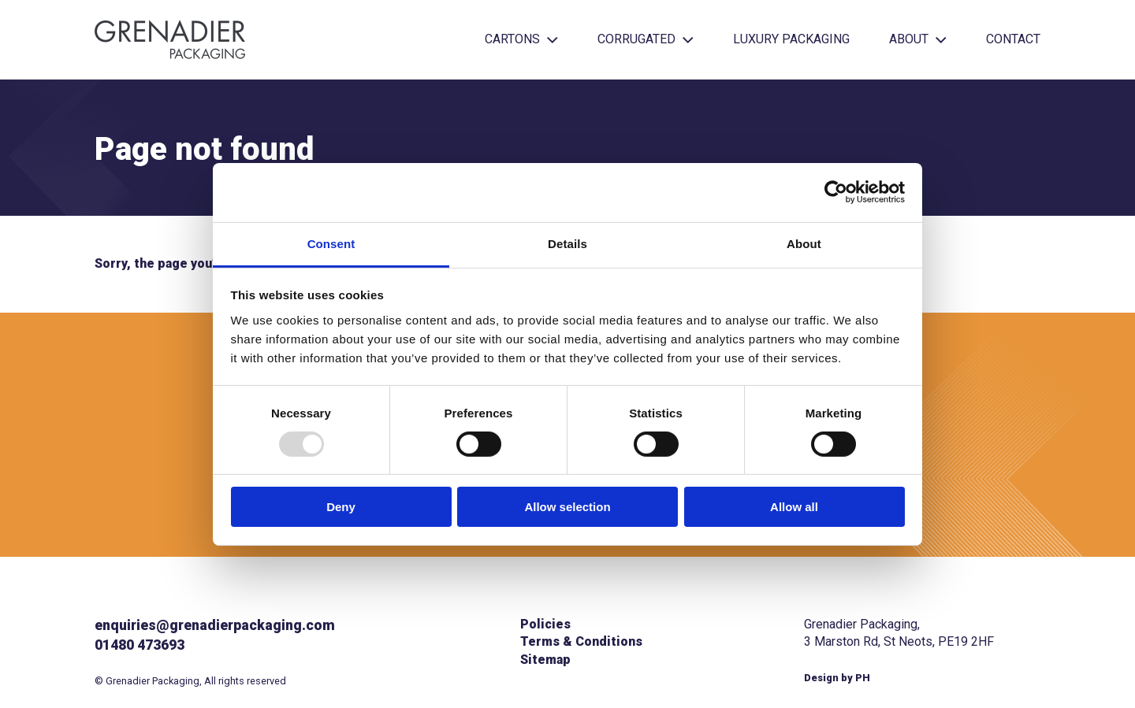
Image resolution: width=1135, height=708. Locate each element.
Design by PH (837, 678)
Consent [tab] (331, 243)
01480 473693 (139, 645)
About (918, 39)
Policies (545, 624)
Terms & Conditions (581, 641)
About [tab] (804, 243)
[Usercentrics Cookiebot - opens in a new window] (836, 192)
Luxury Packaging (791, 39)
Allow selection (567, 506)
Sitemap (545, 659)
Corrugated (645, 39)
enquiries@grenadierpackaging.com (215, 625)
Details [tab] (567, 243)
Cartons (521, 39)
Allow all (794, 506)
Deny (340, 506)
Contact (1013, 39)
